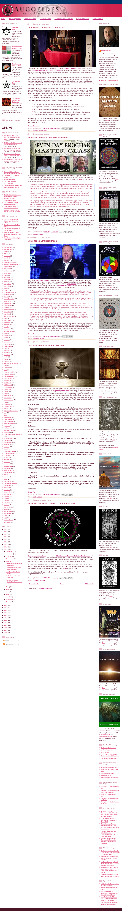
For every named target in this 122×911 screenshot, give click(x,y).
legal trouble (71, 284)
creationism (8, 305)
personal (7, 426)
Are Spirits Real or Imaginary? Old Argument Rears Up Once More (109, 893)
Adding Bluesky (9, 179)
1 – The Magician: (107, 750)
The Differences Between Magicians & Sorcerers (109, 903)
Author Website (98, 19)
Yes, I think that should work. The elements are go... (12, 137)
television (7, 485)
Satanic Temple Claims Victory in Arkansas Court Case (12, 234)
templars (7, 487)
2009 (6, 625)
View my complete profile (109, 80)
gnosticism (8, 342)
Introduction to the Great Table (17, 47)
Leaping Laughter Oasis (72, 68)
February (9, 599)
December (9, 551)
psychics (7, 440)
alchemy (7, 256)
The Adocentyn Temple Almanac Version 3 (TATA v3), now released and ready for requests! (110, 826)
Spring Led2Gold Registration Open (10, 199)
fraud (6, 337)
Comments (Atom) (45, 588)
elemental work (9, 316)
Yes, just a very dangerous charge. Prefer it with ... (13, 160)
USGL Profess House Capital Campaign (11, 203)
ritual (6, 449)
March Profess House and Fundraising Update (12, 195)
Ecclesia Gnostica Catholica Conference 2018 (14, 581)
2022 (6, 539)
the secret (7, 494)
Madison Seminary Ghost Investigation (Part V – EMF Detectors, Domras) (110, 863)
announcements (9, 262)
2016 (6, 607)
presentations (8, 438)
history (6, 350)
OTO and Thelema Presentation (10, 182)
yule (5, 517)
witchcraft (7, 513)
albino (6, 253)
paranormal (8, 419)
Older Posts (89, 584)
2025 (6, 532)
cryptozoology (9, 309)
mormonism (8, 387)
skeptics (7, 468)
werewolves (8, 507)
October (9, 556)
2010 (6, 622)
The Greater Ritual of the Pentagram (16, 100)
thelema (6, 496)
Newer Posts (34, 584)
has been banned (42, 280)
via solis (7, 502)
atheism (6, 281)
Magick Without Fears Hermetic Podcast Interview (13, 172)
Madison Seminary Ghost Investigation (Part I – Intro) (110, 875)
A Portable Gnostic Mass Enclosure (14, 564)
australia (7, 286)
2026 (6, 529)
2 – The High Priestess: (108, 748)
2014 (6, 612)
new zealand (8, 406)
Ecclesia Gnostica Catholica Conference (47, 70)
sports (6, 477)
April (8, 594)
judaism (6, 361)
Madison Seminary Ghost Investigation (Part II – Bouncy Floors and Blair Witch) (109, 870)
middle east (8, 385)
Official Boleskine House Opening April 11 (12, 229)
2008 (6, 627)
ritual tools (7, 455)
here (80, 179)
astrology (7, 277)
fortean (6, 335)
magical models (9, 372)
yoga (5, 515)
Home (3, 19)
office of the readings (11, 410)
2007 (6, 630)
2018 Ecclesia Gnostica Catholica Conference (73, 556)
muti (5, 393)
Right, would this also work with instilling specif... (13, 143)
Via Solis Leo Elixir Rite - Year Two (46, 345)
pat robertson (8, 421)
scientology (8, 466)
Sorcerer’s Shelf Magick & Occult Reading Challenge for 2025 (109, 858)
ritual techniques (9, 453)
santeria (7, 459)
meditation (7, 382)
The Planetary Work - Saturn (16, 64)
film (5, 333)
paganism (7, 417)
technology (8, 481)
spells (6, 474)
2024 (6, 534)
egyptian (7, 314)
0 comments (55, 128)
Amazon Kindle (105, 734)
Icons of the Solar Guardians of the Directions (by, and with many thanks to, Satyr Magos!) (110, 813)
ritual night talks (9, 451)
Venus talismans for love (109, 767)
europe (6, 324)
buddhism (7, 294)
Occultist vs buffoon (107, 773)
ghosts (6, 340)
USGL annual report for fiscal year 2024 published (13, 210)
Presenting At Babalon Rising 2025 (11, 176)
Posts (6, 640)
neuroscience (8, 400)
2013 (6, 615)
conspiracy (8, 303)
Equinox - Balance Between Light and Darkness (110, 791)
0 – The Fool (105, 752)
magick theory (9, 376)
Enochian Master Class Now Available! (13, 568)
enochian (7, 322)
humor (6, 352)
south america (9, 470)
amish (6, 258)
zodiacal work (8, 520)
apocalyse (7, 268)
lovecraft (7, 367)
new (5, 402)
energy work (8, 320)
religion (6, 444)
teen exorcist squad (10, 483)
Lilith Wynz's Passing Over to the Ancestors (110, 884)
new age (7, 404)
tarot (5, 479)
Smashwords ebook (105, 736)
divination (7, 311)
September (10, 559)
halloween (7, 344)
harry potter (8, 346)
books (6, 290)
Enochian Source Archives (63, 19)
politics (6, 432)
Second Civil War (64, 285)
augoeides (7, 284)
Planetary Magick (15, 28)
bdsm (6, 288)
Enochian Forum (45, 19)
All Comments (8, 644)
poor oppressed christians (13, 434)
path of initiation (9, 423)
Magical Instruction (82, 19)
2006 (6, 632)
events (6, 327)
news (6, 408)
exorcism (7, 329)
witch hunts (8, 511)
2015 (6, 610)
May (7, 592)
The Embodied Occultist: (109, 758)
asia (5, 275)
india (5, 357)
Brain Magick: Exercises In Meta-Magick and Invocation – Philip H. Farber (110, 852)
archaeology (8, 271)
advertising (8, 249)
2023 (6, 537)
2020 (6, 544)
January (9, 602)
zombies (7, 522)
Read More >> (33, 126)
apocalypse (8, 266)
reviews (6, 447)
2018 (6, 549)
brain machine (9, 292)
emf (5, 318)
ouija (5, 415)
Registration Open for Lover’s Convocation (11, 207)
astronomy (7, 279)
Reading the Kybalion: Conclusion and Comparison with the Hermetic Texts (108, 833)
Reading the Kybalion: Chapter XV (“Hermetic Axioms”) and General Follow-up (108, 840)
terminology (8, 492)
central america (9, 299)
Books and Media (30, 19)
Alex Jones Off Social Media (42, 241)
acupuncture (8, 247)
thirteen (6, 498)
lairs (5, 365)
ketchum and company (11, 363)
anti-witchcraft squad (11, 264)
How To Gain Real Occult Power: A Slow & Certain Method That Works (109, 898)
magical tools (8, 374)
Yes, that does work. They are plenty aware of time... (12, 149)
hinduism (7, 348)
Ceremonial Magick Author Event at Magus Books (13, 186)
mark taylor (8, 378)
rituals (6, 457)
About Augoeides (15, 19)
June (8, 589)
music (6, 391)
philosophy (8, 428)
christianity (8, 301)
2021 (6, 542)
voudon (6, 505)
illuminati (7, 355)
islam (6, 359)
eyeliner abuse (9, 331)
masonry (7, 380)
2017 (6, 605)
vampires (7, 500)
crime (6, 307)
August (8, 561)
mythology (7, 395)
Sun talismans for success (110, 777)
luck (5, 370)
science (6, 464)
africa (6, 251)
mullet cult (7, 389)
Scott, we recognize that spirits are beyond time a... (13, 154)
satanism (7, 462)
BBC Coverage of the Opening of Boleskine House (11, 221)
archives (7, 273)
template (7, 490)
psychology (8, 442)
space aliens (8, 472)
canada (6, 296)
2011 (6, 620)
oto (5, 413)
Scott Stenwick (106, 50)
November (9, 554)
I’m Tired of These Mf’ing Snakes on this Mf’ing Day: (110, 755)
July (7, 587)
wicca (6, 509)
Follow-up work (106, 775)
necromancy (8, 397)
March (8, 597)
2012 (6, 617)
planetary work (9, 430)
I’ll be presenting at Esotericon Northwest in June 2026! (109, 820)
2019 (6, 547)
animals (6, 260)
